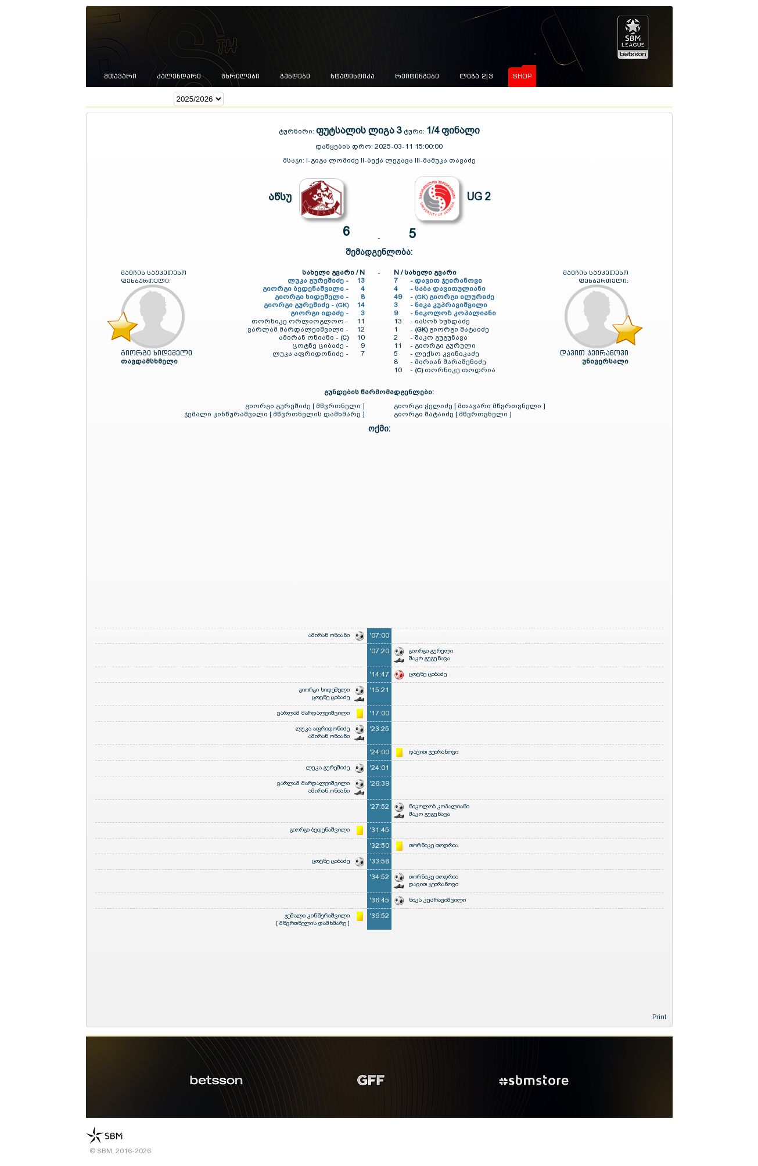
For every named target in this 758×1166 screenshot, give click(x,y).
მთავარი (120, 76)
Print (659, 1017)
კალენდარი (179, 76)
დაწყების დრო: (344, 146)
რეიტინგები (417, 76)
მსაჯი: (294, 160)
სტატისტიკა (352, 76)
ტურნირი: (297, 131)
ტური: (414, 131)
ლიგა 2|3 (476, 76)
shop (522, 76)
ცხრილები (240, 76)
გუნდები (295, 76)
